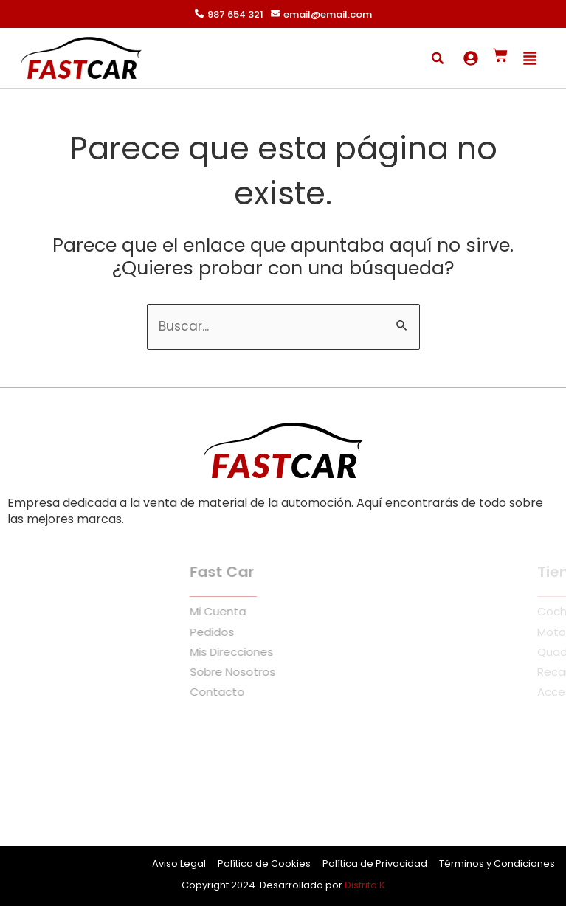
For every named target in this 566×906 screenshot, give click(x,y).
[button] (438, 58)
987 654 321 (235, 14)
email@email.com (327, 14)
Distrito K (365, 885)
